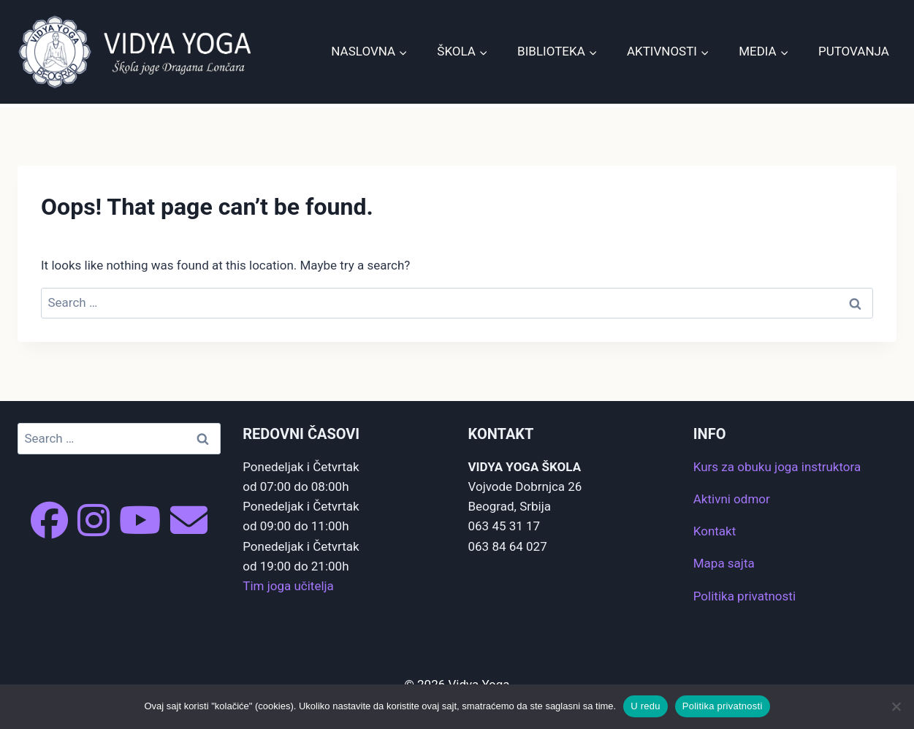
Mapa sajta (724, 563)
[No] (895, 706)
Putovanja (853, 51)
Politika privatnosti (744, 596)
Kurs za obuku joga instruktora (777, 466)
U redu (645, 706)
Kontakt (714, 531)
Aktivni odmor (731, 499)
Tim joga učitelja (288, 586)
